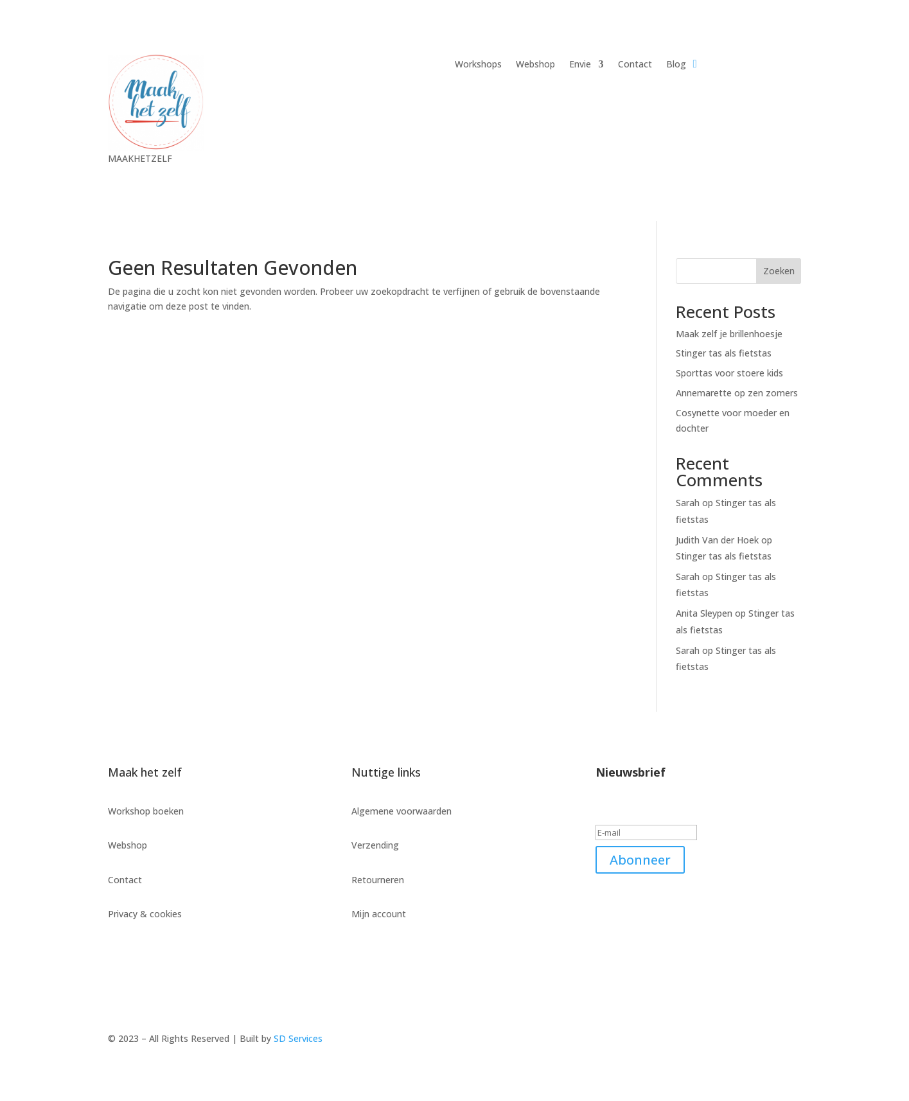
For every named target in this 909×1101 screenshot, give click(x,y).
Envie (580, 65)
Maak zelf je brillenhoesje (729, 334)
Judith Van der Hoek (717, 540)
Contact (635, 65)
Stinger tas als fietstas (724, 353)
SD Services (298, 1038)
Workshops (478, 65)
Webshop (535, 65)
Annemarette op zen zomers (737, 393)
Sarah (688, 503)
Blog (676, 65)
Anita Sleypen (704, 613)
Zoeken (779, 271)
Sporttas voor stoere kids (729, 373)
